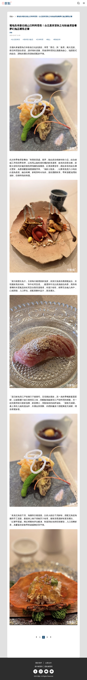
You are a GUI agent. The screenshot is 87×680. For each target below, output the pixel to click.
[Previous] (36, 637)
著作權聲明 (39, 666)
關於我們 (38, 663)
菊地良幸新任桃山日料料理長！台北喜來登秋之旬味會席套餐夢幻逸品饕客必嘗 (44, 16)
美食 (11, 32)
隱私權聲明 (48, 666)
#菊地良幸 (56, 39)
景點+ (12, 16)
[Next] (50, 637)
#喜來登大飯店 (28, 39)
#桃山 (48, 39)
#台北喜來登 (15, 39)
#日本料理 (39, 39)
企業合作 (48, 663)
